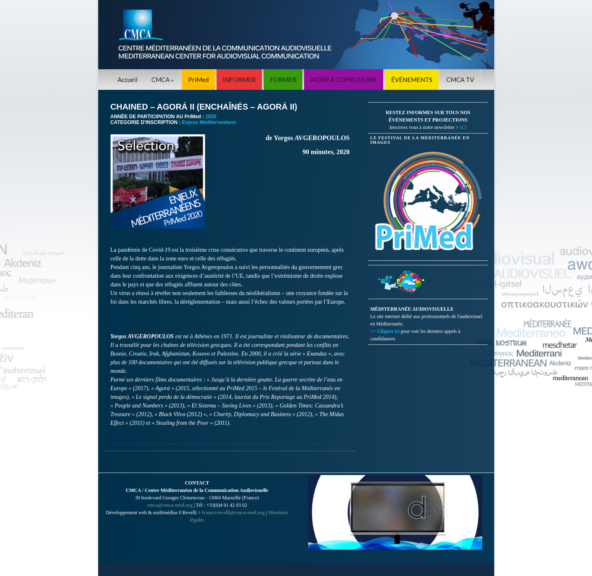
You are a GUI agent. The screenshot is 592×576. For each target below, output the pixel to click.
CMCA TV (460, 79)
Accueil (127, 79)
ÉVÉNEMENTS (411, 79)
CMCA (162, 79)
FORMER (283, 79)
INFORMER (239, 79)
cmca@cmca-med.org (170, 505)
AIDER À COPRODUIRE (343, 79)
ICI (463, 127)
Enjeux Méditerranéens (209, 122)
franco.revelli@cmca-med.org (233, 512)
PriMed (198, 79)
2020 (211, 116)
